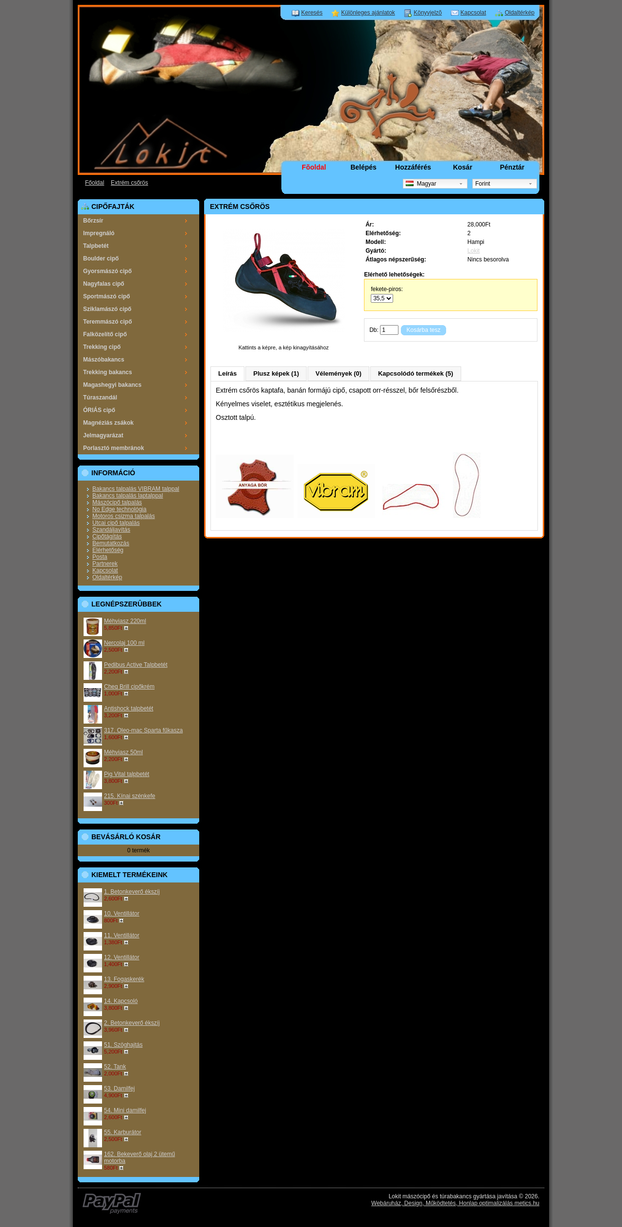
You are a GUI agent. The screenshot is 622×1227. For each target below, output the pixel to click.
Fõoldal (314, 167)
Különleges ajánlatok (368, 12)
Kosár (462, 167)
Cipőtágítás (107, 536)
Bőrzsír (93, 220)
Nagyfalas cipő (103, 283)
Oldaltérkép (520, 12)
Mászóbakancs (103, 359)
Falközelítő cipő (105, 334)
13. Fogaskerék (124, 979)
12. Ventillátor (121, 957)
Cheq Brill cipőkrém (129, 686)
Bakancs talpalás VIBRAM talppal (135, 488)
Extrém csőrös (129, 182)
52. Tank (115, 1066)
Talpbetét (95, 245)
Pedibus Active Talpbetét (136, 664)
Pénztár (512, 167)
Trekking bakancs (107, 372)
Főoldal (94, 182)
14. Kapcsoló (121, 1001)
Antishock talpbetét (128, 708)
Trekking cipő (102, 347)
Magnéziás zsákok (108, 422)
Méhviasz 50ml (123, 752)
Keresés (312, 12)
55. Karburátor (122, 1132)
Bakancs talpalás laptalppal (127, 495)
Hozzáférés (413, 167)
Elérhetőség (107, 550)
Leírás (227, 373)
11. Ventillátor (121, 935)
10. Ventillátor (121, 913)
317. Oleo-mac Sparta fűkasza (143, 730)
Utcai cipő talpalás (115, 522)
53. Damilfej (119, 1088)
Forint (482, 183)
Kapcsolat (473, 12)
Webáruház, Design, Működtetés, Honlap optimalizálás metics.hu (455, 1203)
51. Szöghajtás (123, 1044)
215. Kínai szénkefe (129, 796)
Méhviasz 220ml (125, 621)
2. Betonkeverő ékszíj (132, 1023)
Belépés (363, 167)
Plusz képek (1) (276, 373)
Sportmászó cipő (106, 296)
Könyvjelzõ (428, 12)
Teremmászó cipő (107, 321)
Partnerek (105, 563)
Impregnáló (99, 233)
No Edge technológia (119, 509)
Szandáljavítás (111, 529)
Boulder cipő (101, 258)
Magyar (421, 183)
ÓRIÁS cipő (99, 410)
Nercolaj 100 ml (124, 642)
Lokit (473, 250)
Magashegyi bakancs (112, 384)
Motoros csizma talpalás (123, 516)
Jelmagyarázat (103, 435)
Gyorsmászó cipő (107, 271)
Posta (99, 556)
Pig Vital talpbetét (126, 774)
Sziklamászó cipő (107, 309)
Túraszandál (100, 397)
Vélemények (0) (338, 373)
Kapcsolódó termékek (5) (415, 373)
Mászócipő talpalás (117, 502)
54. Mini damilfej (125, 1110)
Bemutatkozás (110, 543)
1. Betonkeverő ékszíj (132, 891)
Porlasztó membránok (113, 448)
